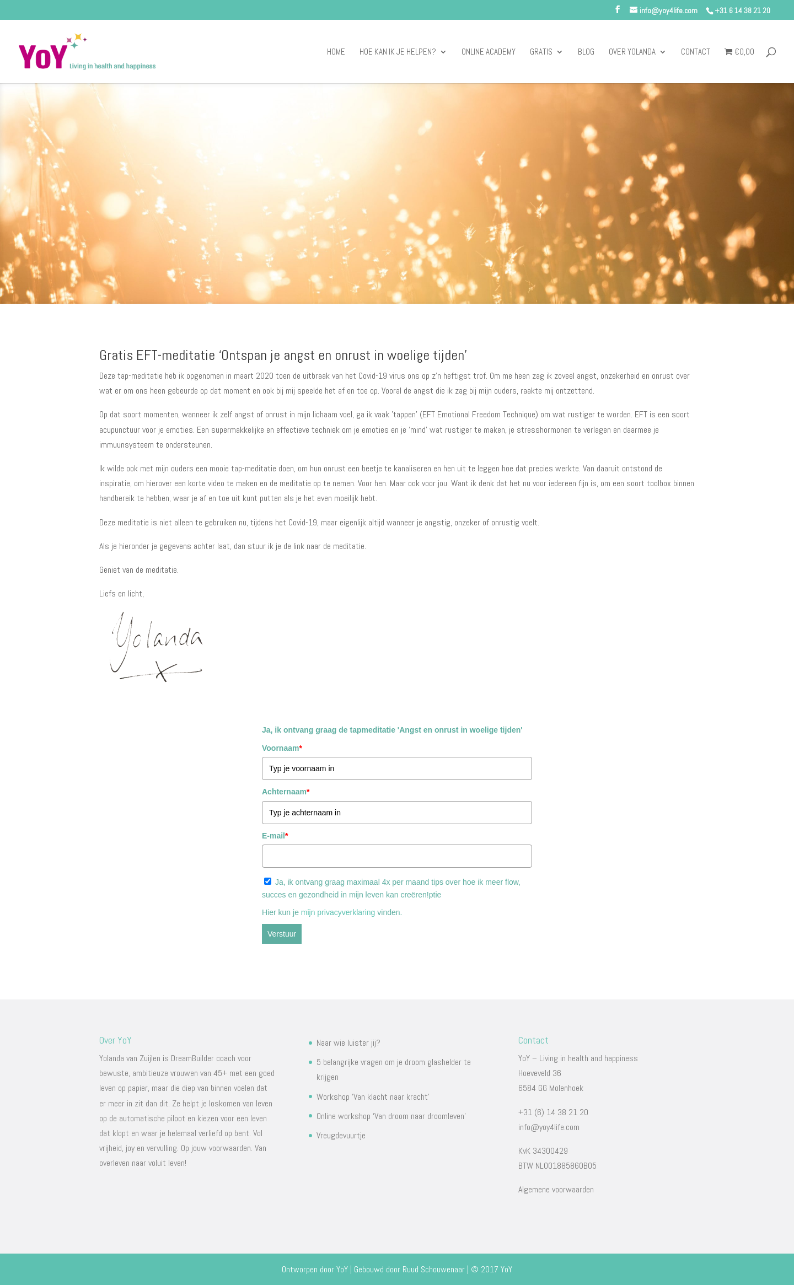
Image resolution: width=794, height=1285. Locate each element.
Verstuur (281, 933)
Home (336, 52)
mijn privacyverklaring (339, 912)
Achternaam (285, 791)
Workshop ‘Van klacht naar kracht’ (373, 1097)
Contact (695, 52)
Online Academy (489, 52)
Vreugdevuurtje (341, 1135)
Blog (586, 52)
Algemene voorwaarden (556, 1189)
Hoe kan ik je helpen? (398, 52)
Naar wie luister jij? (348, 1043)
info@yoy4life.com (549, 1127)
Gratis (541, 52)
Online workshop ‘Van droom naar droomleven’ (391, 1116)
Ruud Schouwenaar (434, 1269)
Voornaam (282, 748)
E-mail (275, 835)
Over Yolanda (632, 52)
